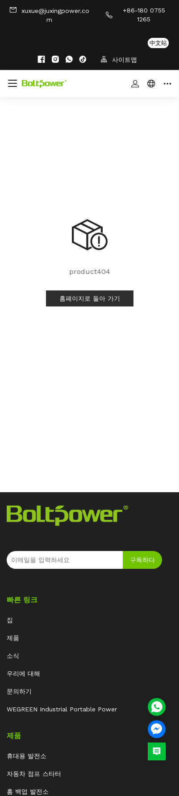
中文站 (158, 43)
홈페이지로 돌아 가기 (89, 298)
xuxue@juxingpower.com (49, 14)
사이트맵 (118, 59)
